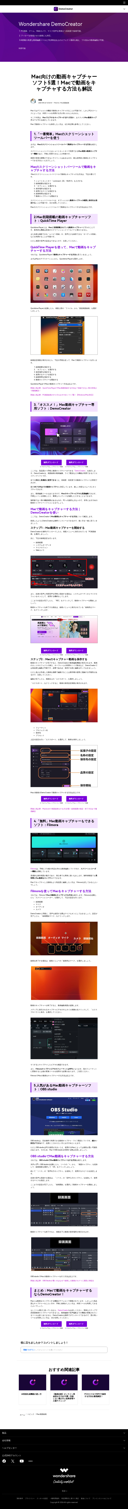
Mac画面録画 (64, 103)
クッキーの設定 (42, 1498)
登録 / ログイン (29, 1350)
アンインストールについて (101, 1498)
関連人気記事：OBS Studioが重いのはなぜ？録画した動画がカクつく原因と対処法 (62, 1281)
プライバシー (30, 1498)
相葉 (40, 100)
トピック (30, 1414)
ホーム (22, 1415)
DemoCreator (80, 471)
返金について (85, 1498)
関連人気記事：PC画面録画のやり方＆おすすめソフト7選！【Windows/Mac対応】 (62, 395)
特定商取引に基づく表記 (70, 1498)
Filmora (33, 869)
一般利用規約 (54, 1498)
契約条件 (20, 1498)
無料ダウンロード (51, 462)
